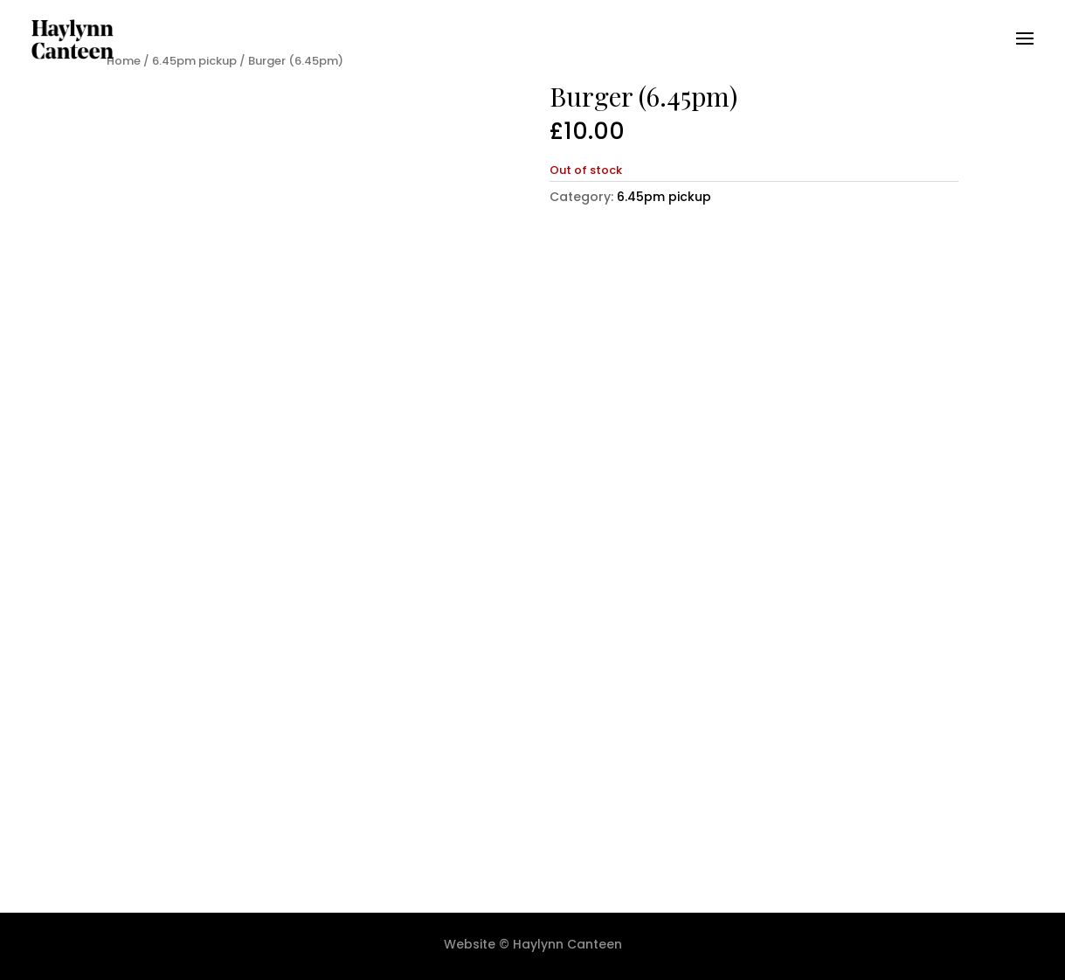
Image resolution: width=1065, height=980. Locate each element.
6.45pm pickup (664, 196)
